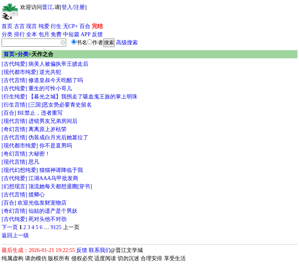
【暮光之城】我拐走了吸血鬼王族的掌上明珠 (82, 97)
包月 (44, 34)
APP (86, 34)
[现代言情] (14, 121)
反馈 (97, 34)
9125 (56, 227)
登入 (67, 7)
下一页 (10, 227)
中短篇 (71, 34)
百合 (84, 26)
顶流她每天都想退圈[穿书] (60, 186)
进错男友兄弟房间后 (52, 121)
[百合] (9, 113)
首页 (7, 26)
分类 (7, 34)
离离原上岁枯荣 (47, 129)
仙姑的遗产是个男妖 (52, 211)
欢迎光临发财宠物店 (42, 203)
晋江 (47, 7)
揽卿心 (36, 195)
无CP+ (70, 26)
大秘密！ (39, 154)
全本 (31, 34)
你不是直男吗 (55, 146)
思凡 (33, 162)
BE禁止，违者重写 (40, 113)
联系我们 (100, 250)
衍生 (56, 26)
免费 (56, 34)
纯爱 (44, 26)
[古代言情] (14, 80)
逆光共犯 (50, 72)
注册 (79, 7)
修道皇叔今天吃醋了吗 (55, 80)
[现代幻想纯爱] (20, 170)
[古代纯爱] (14, 64)
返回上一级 (15, 235)
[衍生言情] (14, 105)
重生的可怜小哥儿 (50, 88)
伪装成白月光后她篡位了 (58, 137)
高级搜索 (127, 43)
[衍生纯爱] (14, 97)
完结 (97, 26)
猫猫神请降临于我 (61, 170)
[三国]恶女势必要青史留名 (60, 105)
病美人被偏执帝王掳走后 (58, 64)
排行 (19, 34)
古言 (19, 26)
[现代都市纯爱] (20, 72)
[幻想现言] (14, 186)
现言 (31, 26)
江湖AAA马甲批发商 (53, 178)
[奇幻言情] (14, 129)
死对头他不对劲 (47, 219)
